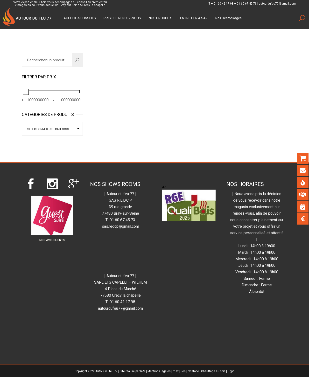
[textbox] (52, 129)
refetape (193, 371)
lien (183, 371)
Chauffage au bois (213, 371)
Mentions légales (159, 371)
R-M (142, 371)
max (176, 371)
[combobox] (52, 129)
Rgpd (231, 371)
